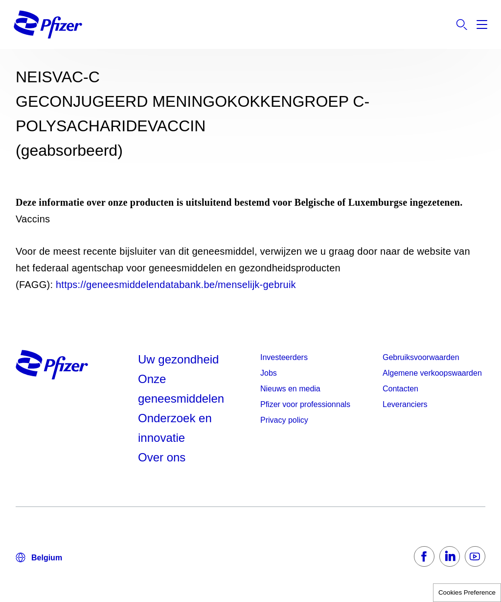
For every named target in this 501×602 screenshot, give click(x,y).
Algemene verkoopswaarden (432, 373)
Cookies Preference (467, 592)
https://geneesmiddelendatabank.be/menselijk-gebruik (176, 284)
